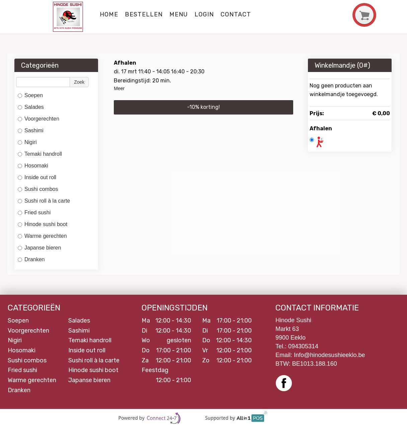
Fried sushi (34, 212)
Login (204, 14)
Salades (31, 107)
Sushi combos (38, 189)
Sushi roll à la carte (44, 201)
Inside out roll (37, 177)
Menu (178, 14)
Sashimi (31, 130)
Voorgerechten (38, 119)
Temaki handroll (40, 154)
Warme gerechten (42, 236)
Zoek (79, 82)
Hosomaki (33, 165)
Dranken (32, 259)
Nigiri (27, 142)
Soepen (30, 95)
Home (109, 14)
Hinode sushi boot (42, 224)
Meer (119, 88)
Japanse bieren (39, 248)
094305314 (303, 346)
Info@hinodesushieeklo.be (329, 355)
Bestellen (144, 14)
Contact (236, 14)
